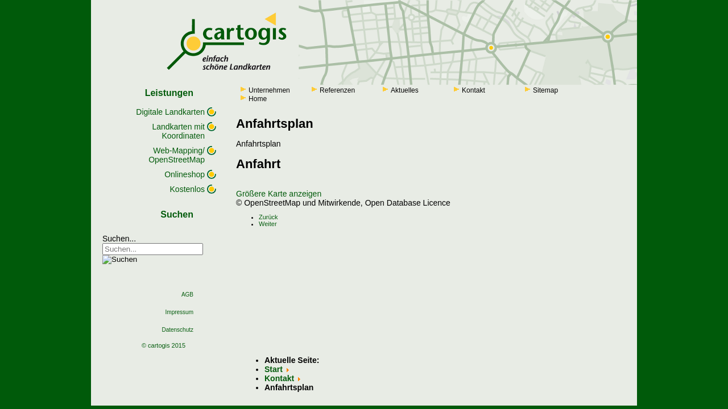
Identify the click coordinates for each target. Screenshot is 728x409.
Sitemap (545, 90)
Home (258, 99)
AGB (187, 294)
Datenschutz (177, 330)
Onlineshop (184, 174)
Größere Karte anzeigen (278, 193)
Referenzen (337, 90)
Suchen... (119, 238)
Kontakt (473, 90)
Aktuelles (405, 90)
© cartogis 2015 (163, 345)
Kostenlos (187, 189)
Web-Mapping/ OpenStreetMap (176, 155)
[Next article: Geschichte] (268, 223)
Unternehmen (269, 90)
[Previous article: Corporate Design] (268, 217)
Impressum (179, 312)
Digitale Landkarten (170, 111)
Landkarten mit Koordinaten (178, 131)
